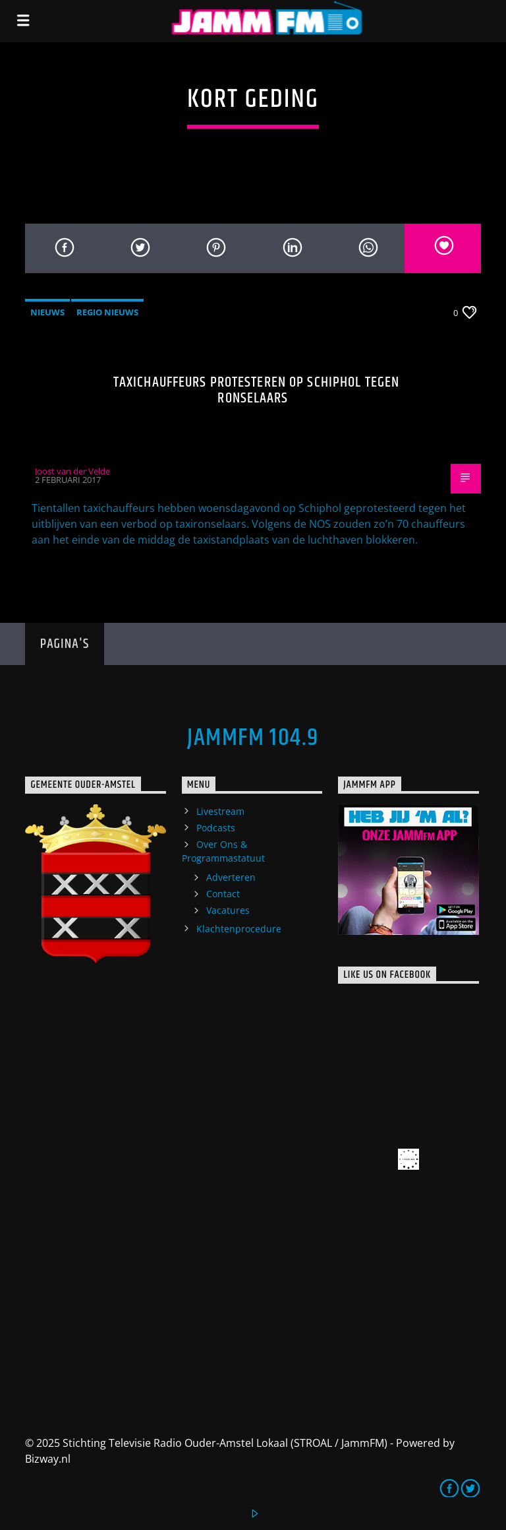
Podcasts (215, 827)
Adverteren (231, 877)
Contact (223, 893)
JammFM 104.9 (252, 738)
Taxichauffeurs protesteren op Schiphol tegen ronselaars (256, 390)
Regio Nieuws (107, 312)
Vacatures (228, 910)
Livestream (220, 811)
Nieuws (47, 312)
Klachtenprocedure (238, 928)
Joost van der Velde (72, 471)
